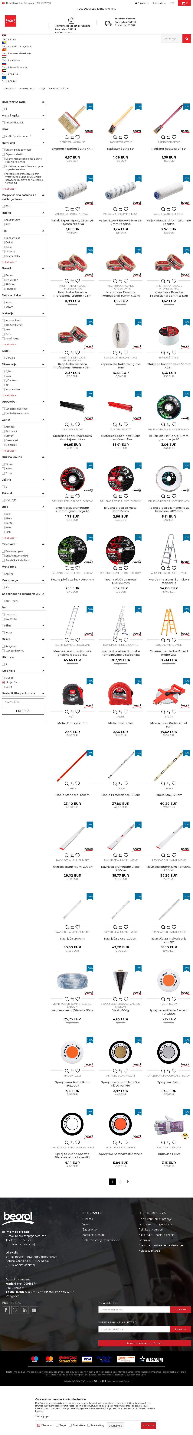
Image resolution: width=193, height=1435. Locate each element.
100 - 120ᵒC (11, 649)
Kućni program (12, 97)
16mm (8, 517)
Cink (8, 580)
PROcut (10, 333)
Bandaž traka (12, 286)
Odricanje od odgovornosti (156, 1273)
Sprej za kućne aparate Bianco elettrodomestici (72, 1204)
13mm (9, 512)
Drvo (8, 382)
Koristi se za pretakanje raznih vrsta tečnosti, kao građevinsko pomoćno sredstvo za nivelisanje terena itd (24, 227)
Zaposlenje (89, 1278)
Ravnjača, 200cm (72, 987)
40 (7, 636)
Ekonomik (11, 112)
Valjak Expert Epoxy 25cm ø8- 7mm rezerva (120, 270)
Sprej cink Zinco (169, 1131)
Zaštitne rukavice (169, 1196)
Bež (7, 562)
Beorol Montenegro (12, 51)
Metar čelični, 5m (120, 771)
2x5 (7, 139)
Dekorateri (11, 489)
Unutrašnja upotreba (17, 461)
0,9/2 (8, 424)
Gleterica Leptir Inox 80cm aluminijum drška (72, 486)
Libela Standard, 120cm (72, 843)
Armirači (10, 475)
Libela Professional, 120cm (120, 843)
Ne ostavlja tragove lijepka (20, 126)
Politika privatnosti (151, 1278)
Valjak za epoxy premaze (72, 262)
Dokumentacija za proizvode (101, 1288)
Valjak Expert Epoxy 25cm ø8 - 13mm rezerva (72, 270)
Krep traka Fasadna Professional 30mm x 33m (121, 342)
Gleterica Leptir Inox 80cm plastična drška (120, 486)
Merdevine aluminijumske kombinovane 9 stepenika (121, 701)
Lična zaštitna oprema (16, 84)
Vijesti (86, 1273)
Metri (72, 765)
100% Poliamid (13, 373)
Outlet (9, 726)
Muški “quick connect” (18, 184)
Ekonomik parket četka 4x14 (72, 197)
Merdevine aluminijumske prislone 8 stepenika (72, 701)
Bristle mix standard (16, 604)
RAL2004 (11, 667)
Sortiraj (145, 57)
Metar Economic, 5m (72, 771)
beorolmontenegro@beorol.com (36, 1305)
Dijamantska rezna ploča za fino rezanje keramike (23, 209)
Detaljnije (42, 1416)
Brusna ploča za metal (18, 198)
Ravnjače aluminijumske (72, 908)
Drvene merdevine (169, 693)
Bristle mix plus (14, 599)
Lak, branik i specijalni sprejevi (168, 1124)
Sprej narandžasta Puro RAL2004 (72, 1132)
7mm (8, 521)
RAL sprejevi (169, 1052)
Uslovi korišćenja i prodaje (155, 1267)
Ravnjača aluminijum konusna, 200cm (169, 917)
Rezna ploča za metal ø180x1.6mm (121, 629)
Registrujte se (159, 3)
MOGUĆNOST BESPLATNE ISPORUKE (96, 9)
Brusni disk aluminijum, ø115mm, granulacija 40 (72, 558)
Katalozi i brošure (93, 1283)
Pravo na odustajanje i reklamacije (161, 1294)
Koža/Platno (12, 387)
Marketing (97, 1425)
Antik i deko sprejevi (120, 1124)
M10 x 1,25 (11, 549)
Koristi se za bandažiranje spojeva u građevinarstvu (24, 216)
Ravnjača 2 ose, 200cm (120, 987)
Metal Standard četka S (72, 125)
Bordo (9, 571)
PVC (8, 273)
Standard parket (14, 699)
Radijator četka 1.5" (120, 197)
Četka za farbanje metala (72, 118)
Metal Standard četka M (120, 125)
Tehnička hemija (13, 79)
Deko (8, 295)
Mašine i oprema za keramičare (21, 88)
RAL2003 (11, 663)
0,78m (9, 420)
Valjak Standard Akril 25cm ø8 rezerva (169, 270)
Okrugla (10, 406)
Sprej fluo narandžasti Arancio (120, 1202)
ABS (7, 378)
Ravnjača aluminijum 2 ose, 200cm (120, 917)
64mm (9, 355)
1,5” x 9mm (11, 429)
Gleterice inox (72, 477)
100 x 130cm (12, 438)
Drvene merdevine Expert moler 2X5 (169, 701)
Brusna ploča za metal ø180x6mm (120, 558)
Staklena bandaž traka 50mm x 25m (169, 414)
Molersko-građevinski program (21, 66)
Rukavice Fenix (169, 1202)
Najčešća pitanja (149, 1299)
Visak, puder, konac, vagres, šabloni (72, 1054)
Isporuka (144, 1288)
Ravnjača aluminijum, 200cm (72, 915)
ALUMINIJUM (12, 268)
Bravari (9, 484)
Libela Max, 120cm (169, 843)
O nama (87, 1267)
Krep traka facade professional (72, 336)
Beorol (9, 323)
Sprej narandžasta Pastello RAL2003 (168, 1060)
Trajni (62, 1425)
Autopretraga (127, 57)
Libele (72, 836)
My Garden (11, 328)
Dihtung (10, 300)
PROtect (10, 337)
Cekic (8, 735)
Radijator (10, 694)
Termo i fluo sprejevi (121, 1196)
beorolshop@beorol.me (30, 1284)
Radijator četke (121, 190)
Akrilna (9, 622)
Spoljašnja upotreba (16, 457)
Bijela (8, 567)
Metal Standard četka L (169, 125)
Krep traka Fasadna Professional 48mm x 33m (72, 414)
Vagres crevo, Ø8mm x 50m (72, 1059)
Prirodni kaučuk (14, 171)
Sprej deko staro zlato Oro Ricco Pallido (120, 1132)
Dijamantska (12, 304)
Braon (8, 576)
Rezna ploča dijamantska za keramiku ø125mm (169, 558)
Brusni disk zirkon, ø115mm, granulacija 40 (169, 486)
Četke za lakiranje (72, 190)
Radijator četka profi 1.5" (168, 197)
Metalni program (13, 70)
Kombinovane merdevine (120, 693)
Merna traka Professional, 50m (169, 773)
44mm (9, 351)
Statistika (79, 1425)
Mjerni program (13, 75)
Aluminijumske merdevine (169, 621)
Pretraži (23, 759)
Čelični (9, 291)
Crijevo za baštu (14, 202)
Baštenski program (15, 93)
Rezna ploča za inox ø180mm (72, 628)
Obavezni (47, 1425)
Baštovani (11, 480)
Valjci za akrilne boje (169, 262)
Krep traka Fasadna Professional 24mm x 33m (72, 342)
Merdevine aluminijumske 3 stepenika (169, 629)
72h (7, 254)
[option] (96, 9)
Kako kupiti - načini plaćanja (156, 1283)
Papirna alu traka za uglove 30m (120, 414)
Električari (11, 493)
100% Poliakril (13, 369)
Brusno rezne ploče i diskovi (169, 477)
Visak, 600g (120, 1059)
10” (7, 433)
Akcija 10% (11, 731)
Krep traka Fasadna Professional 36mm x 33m (169, 342)
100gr (8, 681)
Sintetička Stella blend (18, 608)
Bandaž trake (168, 406)
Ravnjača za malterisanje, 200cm (169, 989)
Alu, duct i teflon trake (120, 406)
